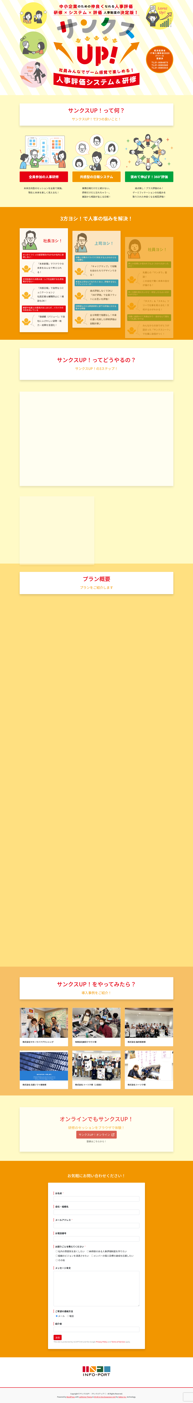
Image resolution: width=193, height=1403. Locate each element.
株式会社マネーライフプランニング (38, 1041)
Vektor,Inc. (122, 1397)
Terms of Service (118, 1341)
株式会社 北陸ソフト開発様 (34, 1084)
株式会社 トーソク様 (137, 1084)
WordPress (71, 1397)
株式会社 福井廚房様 (137, 1041)
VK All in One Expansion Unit (105, 1397)
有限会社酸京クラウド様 (85, 1041)
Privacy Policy (101, 1341)
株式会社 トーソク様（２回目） (89, 1084)
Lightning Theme (85, 1397)
